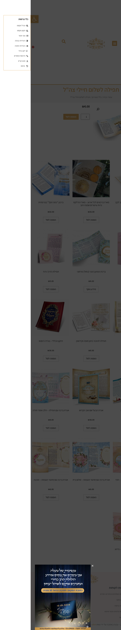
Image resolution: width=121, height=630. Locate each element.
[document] (60, 315)
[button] (74, 566)
